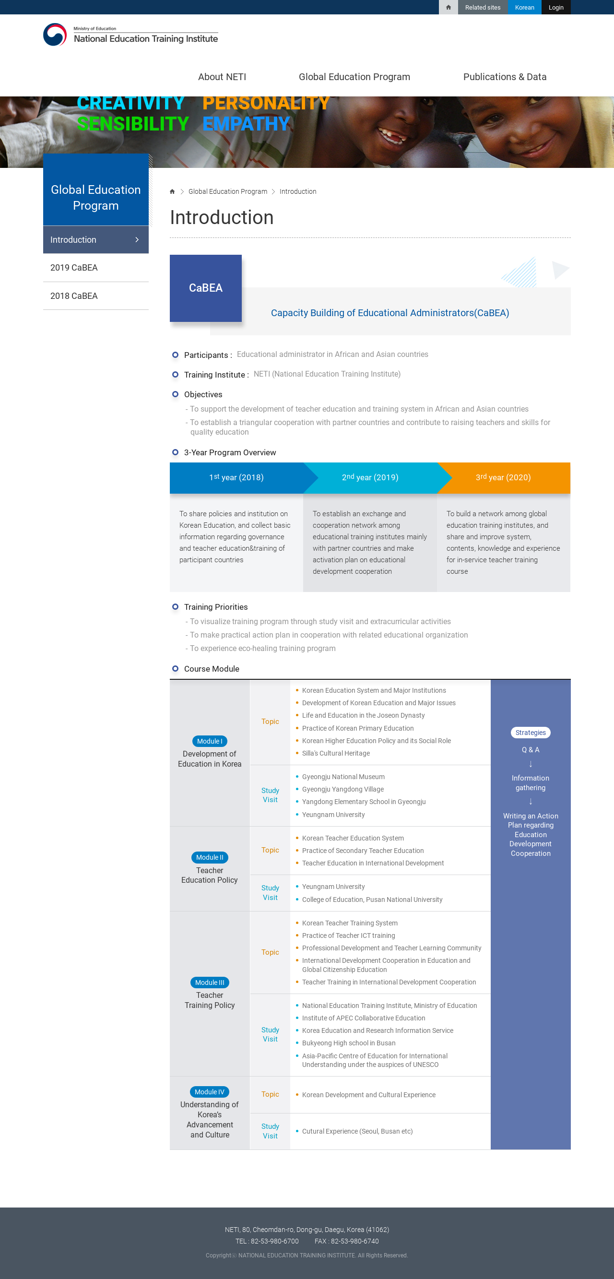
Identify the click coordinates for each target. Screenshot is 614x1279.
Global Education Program (355, 77)
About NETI (222, 77)
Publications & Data (505, 77)
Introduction (73, 240)
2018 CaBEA (74, 296)
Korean (524, 7)
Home (448, 7)
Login (556, 7)
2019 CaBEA (74, 267)
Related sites (483, 7)
